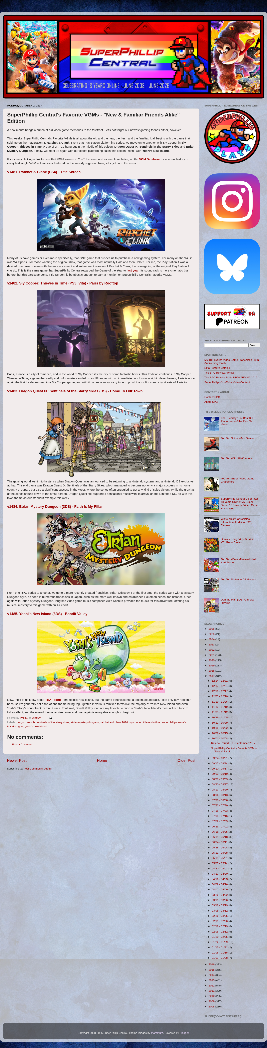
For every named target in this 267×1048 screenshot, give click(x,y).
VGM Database (149, 159)
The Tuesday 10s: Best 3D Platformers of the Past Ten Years (237, 421)
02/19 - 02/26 (220, 921)
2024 (212, 639)
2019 (212, 665)
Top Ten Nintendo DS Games (238, 579)
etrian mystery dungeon (85, 722)
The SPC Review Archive (219, 372)
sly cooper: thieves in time (144, 722)
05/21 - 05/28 (220, 852)
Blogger (184, 1032)
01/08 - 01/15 (220, 952)
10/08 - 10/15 (220, 733)
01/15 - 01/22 (220, 947)
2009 (212, 1001)
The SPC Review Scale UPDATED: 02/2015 (230, 377)
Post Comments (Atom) (38, 768)
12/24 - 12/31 (220, 680)
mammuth (157, 1032)
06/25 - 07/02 (220, 826)
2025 (212, 633)
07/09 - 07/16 (220, 815)
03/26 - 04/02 (220, 894)
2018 (212, 670)
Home (102, 760)
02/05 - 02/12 (220, 931)
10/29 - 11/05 (220, 717)
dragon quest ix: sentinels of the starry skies (43, 722)
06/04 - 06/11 (220, 842)
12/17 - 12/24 (220, 685)
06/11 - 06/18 (220, 836)
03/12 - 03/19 (220, 905)
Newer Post (17, 760)
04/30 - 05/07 (220, 868)
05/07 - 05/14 (220, 863)
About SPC (211, 401)
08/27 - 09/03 (220, 779)
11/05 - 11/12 (220, 712)
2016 (212, 964)
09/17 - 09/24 (220, 763)
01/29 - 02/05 (220, 936)
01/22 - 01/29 (220, 942)
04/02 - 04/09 (220, 889)
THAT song (53, 699)
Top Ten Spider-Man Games (237, 438)
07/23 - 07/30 (220, 805)
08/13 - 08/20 (220, 789)
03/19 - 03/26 (220, 900)
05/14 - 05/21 (220, 857)
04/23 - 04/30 (220, 873)
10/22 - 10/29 (220, 722)
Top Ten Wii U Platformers (236, 458)
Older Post (186, 760)
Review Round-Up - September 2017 (233, 743)
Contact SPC (212, 397)
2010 (212, 995)
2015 (212, 969)
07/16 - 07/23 (220, 810)
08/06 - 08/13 (220, 794)
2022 (212, 649)
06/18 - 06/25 (220, 831)
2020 (212, 660)
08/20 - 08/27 (220, 784)
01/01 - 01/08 (220, 957)
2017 (212, 676)
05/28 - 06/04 (220, 847)
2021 (212, 654)
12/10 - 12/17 (220, 691)
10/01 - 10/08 (220, 738)
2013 (212, 980)
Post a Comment (22, 744)
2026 (212, 628)
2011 (212, 990)
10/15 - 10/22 (220, 727)
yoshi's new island (35, 726)
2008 (212, 1006)
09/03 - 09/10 (220, 773)
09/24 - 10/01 (220, 758)
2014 (212, 974)
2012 (212, 985)
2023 (212, 644)
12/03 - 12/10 (220, 696)
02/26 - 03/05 (220, 915)
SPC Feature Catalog (217, 367)
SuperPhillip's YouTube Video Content (227, 382)
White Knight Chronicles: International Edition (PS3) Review (236, 522)
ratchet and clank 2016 (114, 722)
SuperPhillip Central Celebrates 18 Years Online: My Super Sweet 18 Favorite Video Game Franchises (239, 503)
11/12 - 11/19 (220, 706)
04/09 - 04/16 (220, 884)
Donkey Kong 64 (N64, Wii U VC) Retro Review (238, 541)
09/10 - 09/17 (220, 768)
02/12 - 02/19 (220, 926)
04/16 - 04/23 (220, 879)
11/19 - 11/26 (220, 701)
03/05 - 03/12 (220, 910)
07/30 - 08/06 (220, 800)
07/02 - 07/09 (220, 821)
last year (133, 270)
